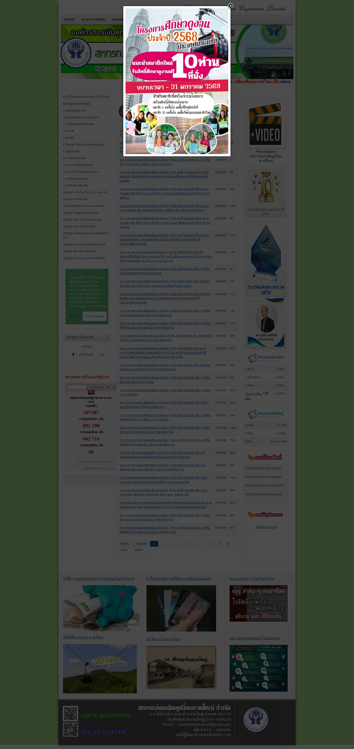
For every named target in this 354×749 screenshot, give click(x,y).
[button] (230, 6)
